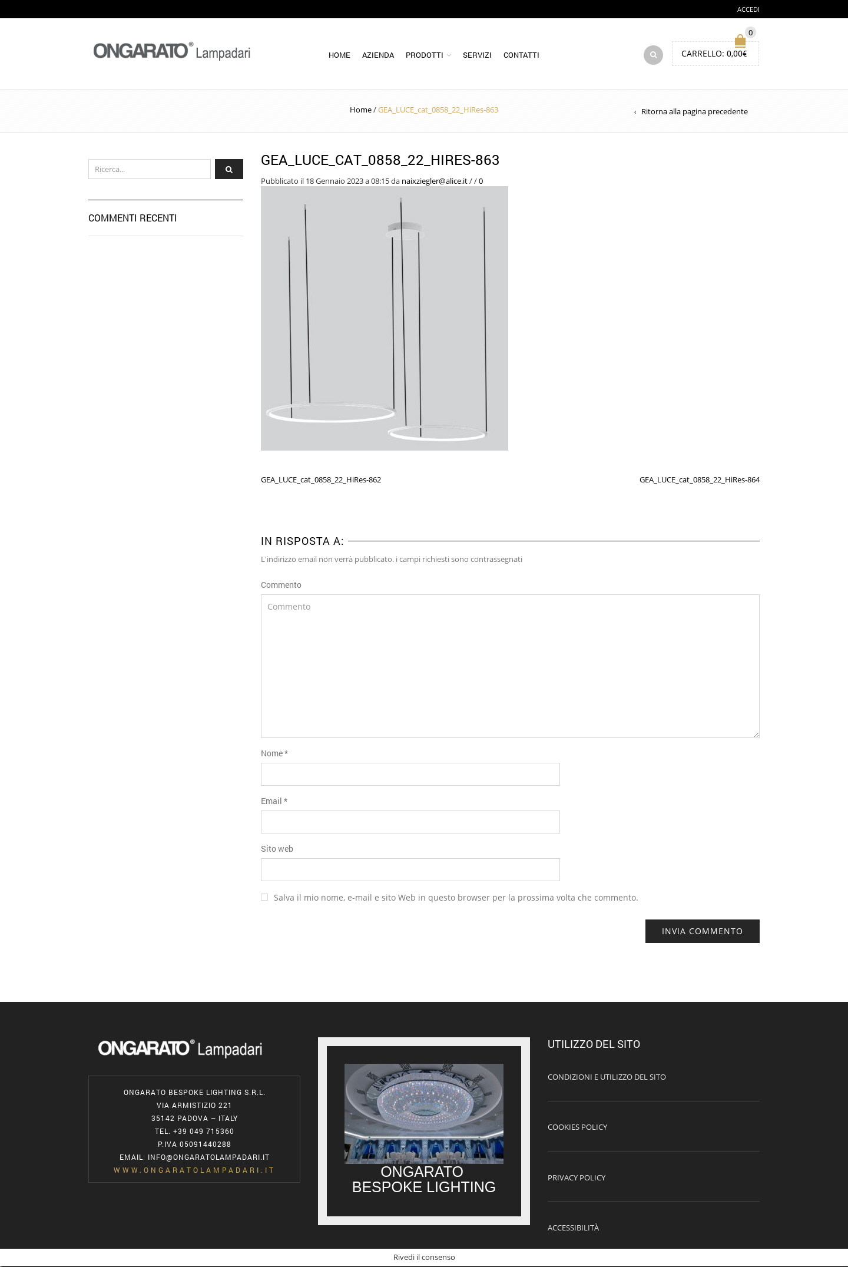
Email (274, 801)
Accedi (748, 9)
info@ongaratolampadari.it (209, 1158)
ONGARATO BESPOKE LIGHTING (424, 1180)
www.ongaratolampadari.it (195, 1171)
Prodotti (424, 55)
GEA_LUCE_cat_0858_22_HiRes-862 (321, 480)
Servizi (477, 55)
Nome (274, 753)
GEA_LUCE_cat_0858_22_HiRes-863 (380, 160)
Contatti (521, 55)
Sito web (277, 849)
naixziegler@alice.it (435, 181)
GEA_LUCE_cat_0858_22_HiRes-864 (700, 480)
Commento (281, 585)
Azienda (378, 55)
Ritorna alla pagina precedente (694, 112)
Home (339, 55)
